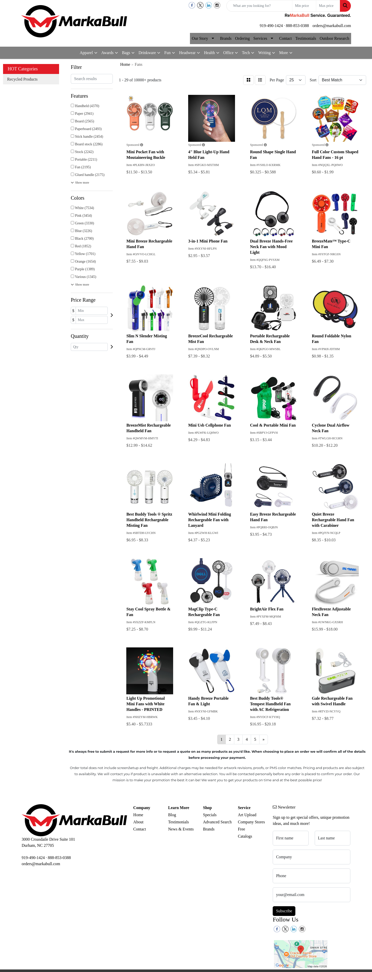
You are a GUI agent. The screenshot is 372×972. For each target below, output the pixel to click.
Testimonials (305, 38)
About (138, 822)
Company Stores (251, 822)
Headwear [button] (187, 52)
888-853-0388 (297, 25)
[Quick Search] (259, 6)
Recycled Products (22, 79)
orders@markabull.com (331, 25)
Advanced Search (217, 822)
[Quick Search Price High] (328, 6)
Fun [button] (167, 52)
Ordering (242, 38)
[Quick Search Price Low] (304, 6)
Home (138, 815)
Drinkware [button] (147, 52)
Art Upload (247, 815)
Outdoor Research (334, 38)
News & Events (181, 829)
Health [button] (209, 52)
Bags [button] (126, 52)
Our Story (200, 38)
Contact (285, 38)
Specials (209, 815)
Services (260, 38)
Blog (172, 815)
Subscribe (284, 911)
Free (241, 829)
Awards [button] (107, 52)
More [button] (283, 52)
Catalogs (245, 836)
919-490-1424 (271, 25)
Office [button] (228, 52)
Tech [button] (246, 52)
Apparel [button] (86, 52)
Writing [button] (264, 52)
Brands (225, 38)
